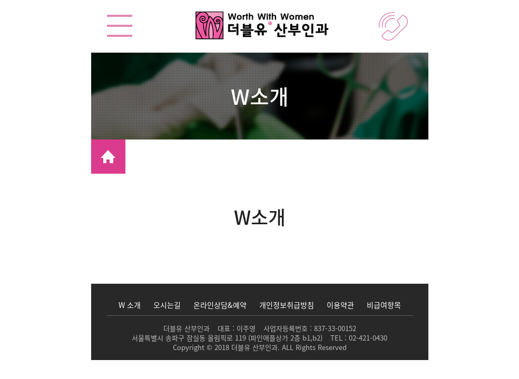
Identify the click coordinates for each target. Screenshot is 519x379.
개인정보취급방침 (286, 305)
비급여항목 (384, 305)
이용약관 (340, 305)
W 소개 (130, 305)
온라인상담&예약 (220, 305)
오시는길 (167, 305)
